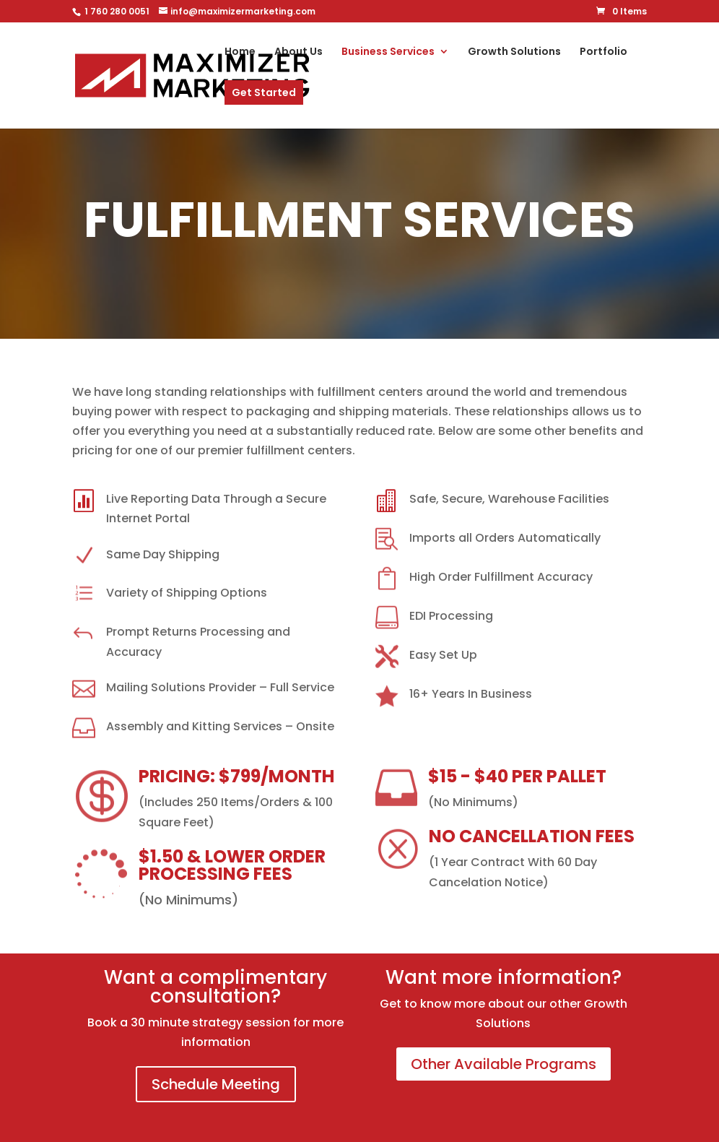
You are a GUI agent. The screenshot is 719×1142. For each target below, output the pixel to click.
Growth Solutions (514, 52)
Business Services (388, 52)
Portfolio (603, 52)
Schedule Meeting (216, 1084)
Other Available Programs (503, 1064)
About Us (298, 52)
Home (240, 52)
